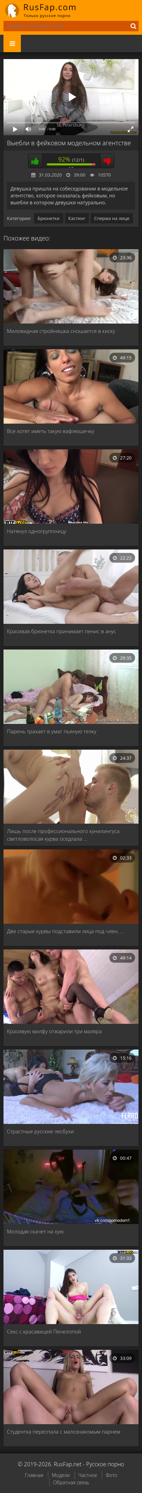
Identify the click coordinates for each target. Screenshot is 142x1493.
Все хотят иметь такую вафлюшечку (50, 430)
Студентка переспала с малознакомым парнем (63, 1431)
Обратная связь (71, 1482)
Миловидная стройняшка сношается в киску (61, 330)
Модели (61, 1475)
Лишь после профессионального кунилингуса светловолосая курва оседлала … (63, 834)
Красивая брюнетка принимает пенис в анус (61, 631)
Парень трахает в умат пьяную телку (51, 731)
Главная (34, 1475)
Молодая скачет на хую (35, 1231)
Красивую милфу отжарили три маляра (54, 1031)
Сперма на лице (112, 218)
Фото (111, 1475)
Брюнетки (48, 218)
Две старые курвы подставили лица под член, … (65, 931)
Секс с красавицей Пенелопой (44, 1331)
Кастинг (77, 218)
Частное (87, 1475)
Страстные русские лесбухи (40, 1131)
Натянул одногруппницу (36, 531)
